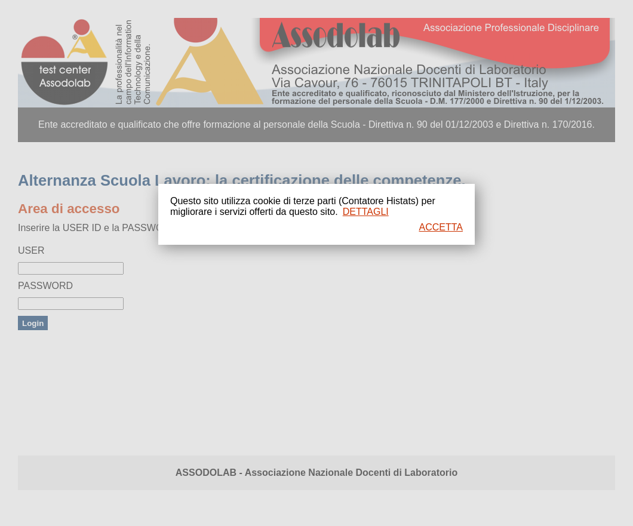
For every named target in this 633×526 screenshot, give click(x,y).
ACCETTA (441, 227)
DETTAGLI (366, 212)
